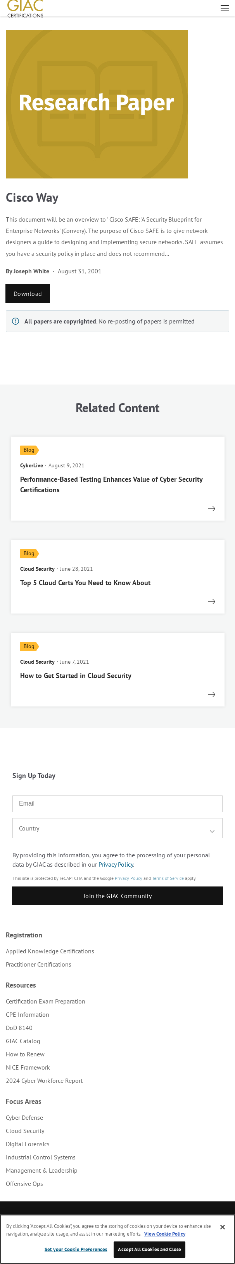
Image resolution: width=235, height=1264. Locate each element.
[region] (117, 1239)
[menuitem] (117, 951)
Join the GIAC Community (117, 896)
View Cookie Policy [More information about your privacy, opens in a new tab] (164, 1234)
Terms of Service (168, 878)
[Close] (222, 1227)
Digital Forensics (28, 1144)
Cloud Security (25, 1131)
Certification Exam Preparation (45, 1001)
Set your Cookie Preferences (76, 1249)
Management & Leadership (42, 1170)
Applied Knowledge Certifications (50, 951)
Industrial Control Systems (41, 1157)
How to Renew (25, 1054)
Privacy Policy (115, 864)
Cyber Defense (24, 1117)
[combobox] (117, 828)
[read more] (118, 479)
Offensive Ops (24, 1183)
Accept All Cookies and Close (149, 1249)
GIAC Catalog (23, 1041)
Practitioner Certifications (38, 964)
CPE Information (27, 1014)
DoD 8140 (19, 1027)
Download (28, 293)
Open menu (225, 8)
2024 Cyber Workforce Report (44, 1080)
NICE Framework (28, 1067)
